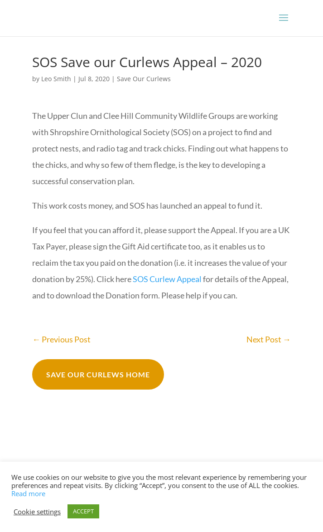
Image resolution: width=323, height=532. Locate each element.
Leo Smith (56, 78)
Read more (28, 493)
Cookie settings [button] (37, 512)
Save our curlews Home (98, 374)
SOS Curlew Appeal (167, 279)
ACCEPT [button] (83, 511)
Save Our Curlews (144, 78)
